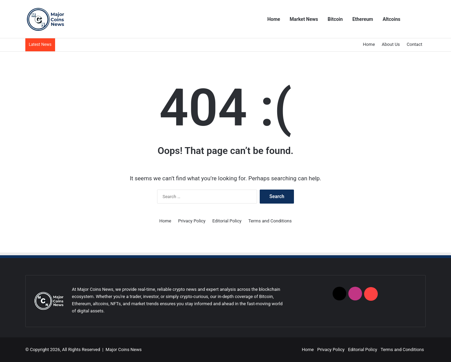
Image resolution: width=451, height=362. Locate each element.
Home (273, 19)
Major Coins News (124, 349)
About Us (391, 44)
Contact (414, 44)
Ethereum (362, 19)
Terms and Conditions (270, 220)
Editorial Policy (227, 220)
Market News (304, 19)
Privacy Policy (191, 220)
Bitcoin (335, 19)
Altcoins (391, 19)
